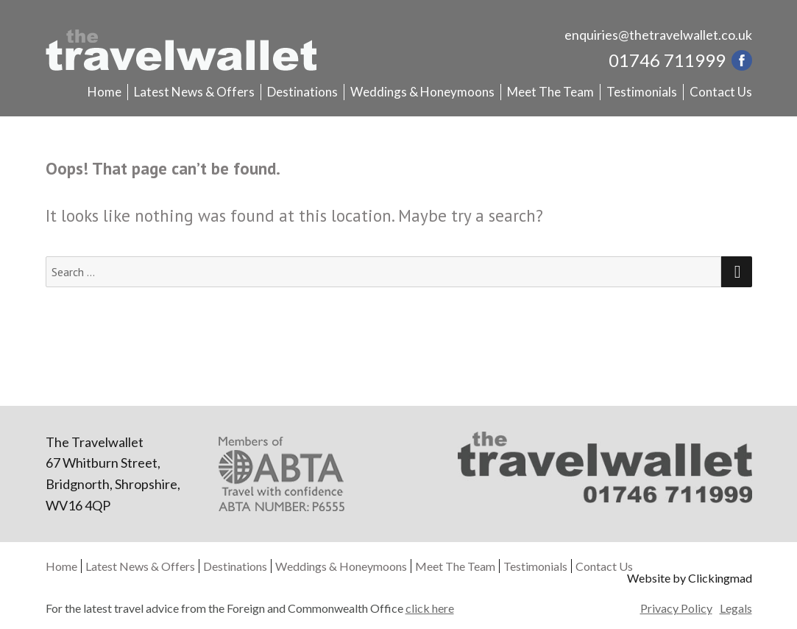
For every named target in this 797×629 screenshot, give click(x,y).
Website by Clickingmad (689, 578)
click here (429, 608)
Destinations (302, 91)
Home (104, 91)
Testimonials (641, 91)
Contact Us (721, 91)
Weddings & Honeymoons (422, 91)
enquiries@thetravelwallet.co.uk (658, 35)
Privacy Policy (676, 608)
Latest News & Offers (194, 91)
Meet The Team (550, 91)
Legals (736, 608)
